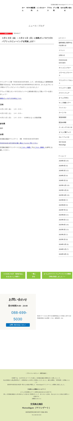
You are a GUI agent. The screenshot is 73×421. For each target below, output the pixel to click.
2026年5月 (62, 161)
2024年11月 (62, 249)
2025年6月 (62, 215)
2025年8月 (62, 205)
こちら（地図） (26, 147)
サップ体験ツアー (65, 102)
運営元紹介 (43, 373)
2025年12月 (62, 185)
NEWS (28, 7)
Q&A (62, 7)
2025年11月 (62, 190)
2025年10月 (62, 195)
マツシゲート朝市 (65, 88)
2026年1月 (62, 180)
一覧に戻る (33, 275)
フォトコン (62, 107)
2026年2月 (62, 175)
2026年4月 (62, 165)
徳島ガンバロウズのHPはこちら (10, 98)
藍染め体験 (62, 122)
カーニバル (62, 112)
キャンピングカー (65, 68)
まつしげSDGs (63, 98)
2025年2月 (62, 234)
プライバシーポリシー (33, 373)
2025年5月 (62, 220)
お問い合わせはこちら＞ (18, 325)
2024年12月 (62, 244)
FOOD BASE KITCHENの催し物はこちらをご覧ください (19, 143)
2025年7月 (62, 210)
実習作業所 (62, 117)
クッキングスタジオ (65, 127)
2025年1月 (62, 239)
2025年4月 (62, 224)
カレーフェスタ (64, 137)
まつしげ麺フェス (65, 132)
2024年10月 (62, 254)
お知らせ (62, 55)
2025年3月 (62, 229)
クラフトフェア (64, 93)
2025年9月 (62, 200)
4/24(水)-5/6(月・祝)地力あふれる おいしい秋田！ (13, 275)
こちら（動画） (40, 147)
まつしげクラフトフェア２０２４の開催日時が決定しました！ (57, 275)
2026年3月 (62, 170)
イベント (62, 50)
